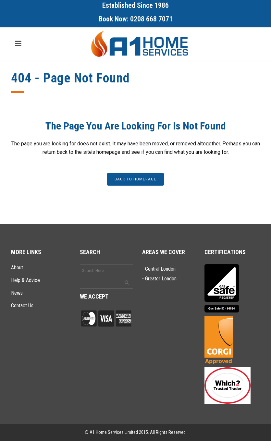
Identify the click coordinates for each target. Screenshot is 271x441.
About (17, 267)
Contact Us (22, 305)
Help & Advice (25, 280)
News (17, 293)
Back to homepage (135, 179)
